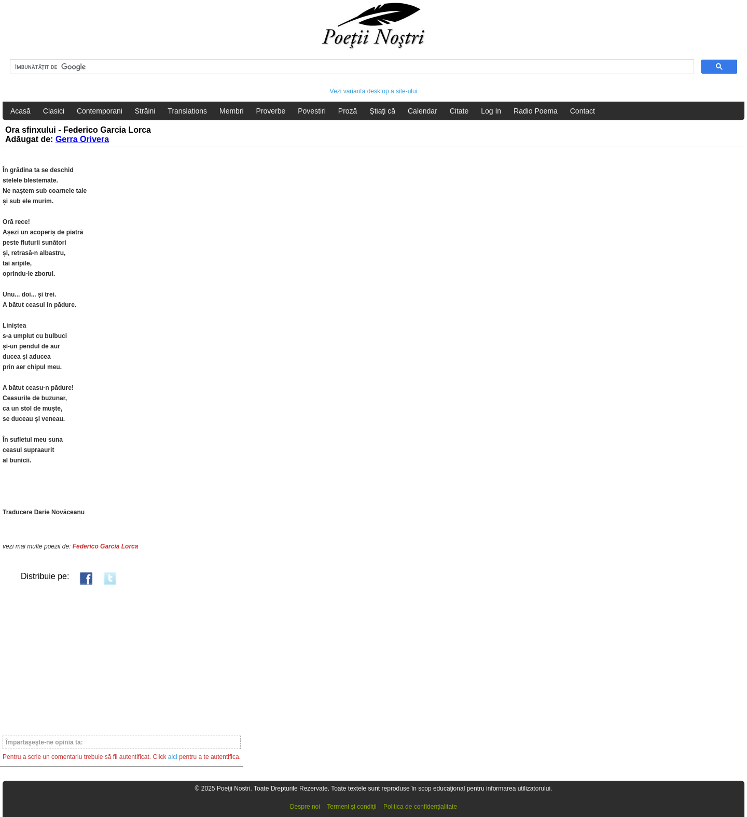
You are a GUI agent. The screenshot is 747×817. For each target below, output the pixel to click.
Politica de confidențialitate (420, 806)
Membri (231, 111)
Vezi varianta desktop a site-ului (374, 91)
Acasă (20, 111)
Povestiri (312, 111)
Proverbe (271, 111)
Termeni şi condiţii (351, 806)
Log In (491, 111)
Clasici (53, 111)
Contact (582, 111)
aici (172, 756)
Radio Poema (536, 111)
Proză (347, 111)
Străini (145, 111)
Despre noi (305, 806)
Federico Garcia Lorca (106, 546)
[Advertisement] (121, 660)
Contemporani (99, 111)
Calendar (422, 111)
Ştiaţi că (382, 111)
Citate (459, 111)
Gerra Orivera (82, 139)
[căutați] (351, 67)
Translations (187, 111)
